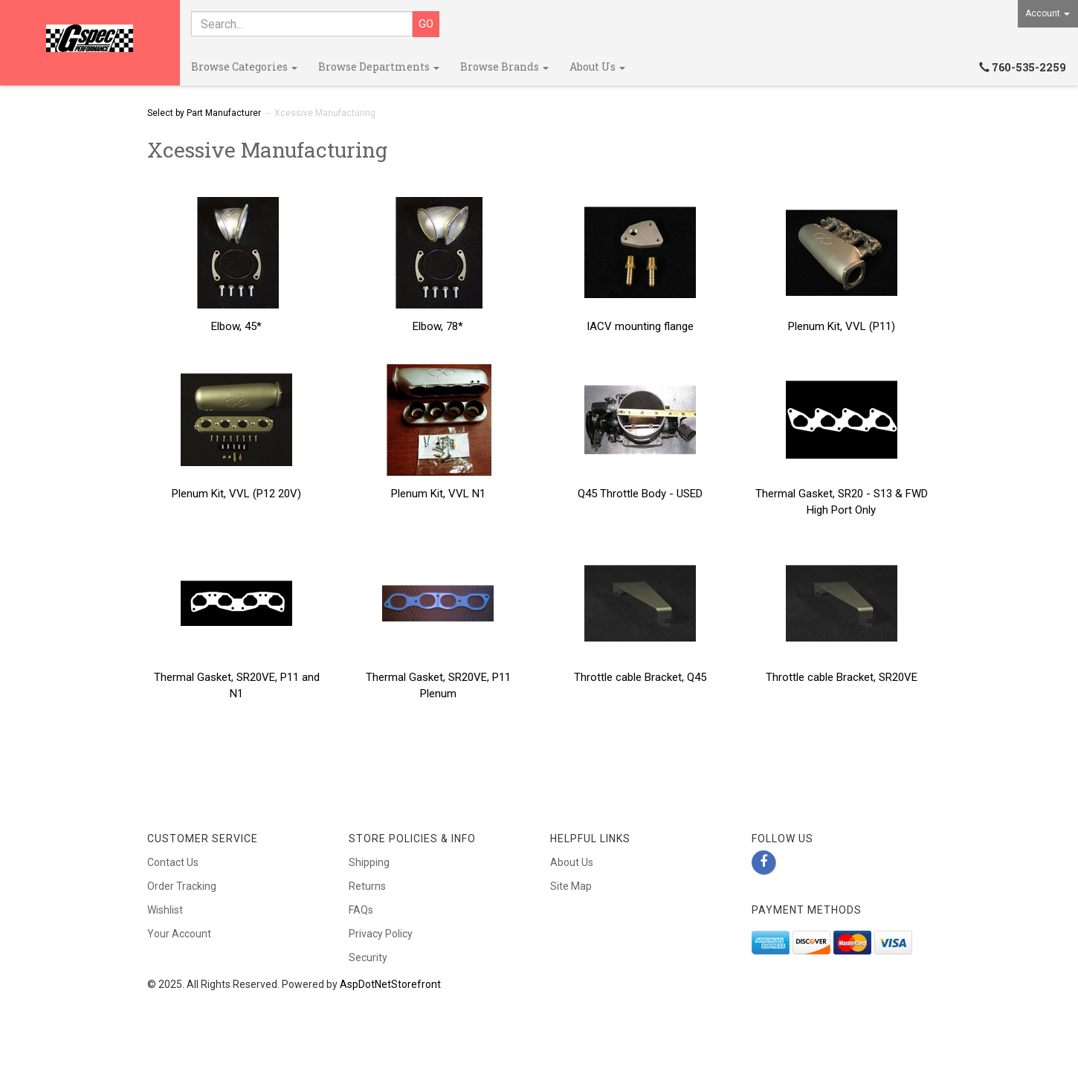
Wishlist (165, 910)
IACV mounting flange (640, 326)
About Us (597, 66)
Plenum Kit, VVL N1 (438, 493)
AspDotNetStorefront (390, 984)
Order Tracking (181, 886)
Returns (367, 886)
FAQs (361, 910)
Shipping (369, 862)
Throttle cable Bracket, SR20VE (841, 677)
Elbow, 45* (236, 326)
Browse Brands (504, 66)
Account (1047, 13)
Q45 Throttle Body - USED (640, 493)
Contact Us (173, 862)
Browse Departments (378, 66)
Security (368, 957)
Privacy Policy (381, 934)
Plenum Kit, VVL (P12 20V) (236, 493)
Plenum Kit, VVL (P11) (841, 326)
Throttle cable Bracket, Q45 (640, 677)
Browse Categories (244, 66)
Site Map (571, 886)
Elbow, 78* (438, 326)
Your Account (179, 934)
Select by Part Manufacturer (204, 113)
